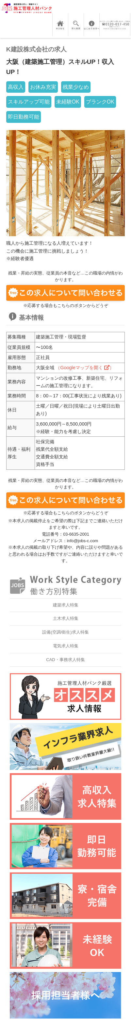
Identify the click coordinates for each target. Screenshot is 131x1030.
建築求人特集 (65, 604)
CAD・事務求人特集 (65, 659)
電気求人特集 (65, 645)
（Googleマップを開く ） (85, 367)
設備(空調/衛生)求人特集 (65, 632)
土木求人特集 (65, 618)
